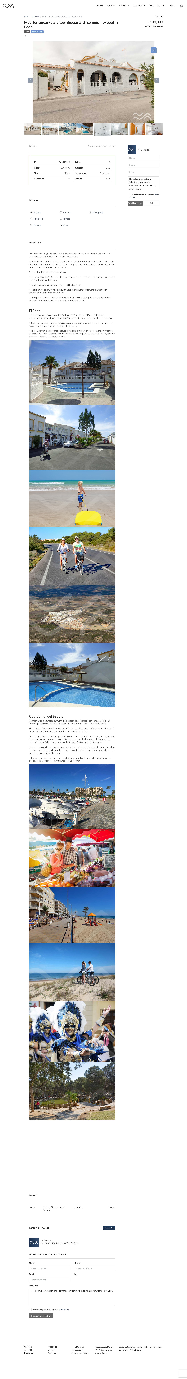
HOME (100, 5)
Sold (27, 32)
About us (51, 1350)
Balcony (37, 212)
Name (32, 1260)
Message (33, 1283)
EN (171, 5)
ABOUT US (124, 5)
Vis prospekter (109, 1225)
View (65, 222)
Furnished (38, 217)
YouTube (27, 1344)
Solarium (67, 212)
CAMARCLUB (139, 5)
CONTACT (162, 5)
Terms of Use (64, 1307)
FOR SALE (110, 5)
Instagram (28, 1350)
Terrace (66, 217)
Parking (37, 222)
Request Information (41, 1313)
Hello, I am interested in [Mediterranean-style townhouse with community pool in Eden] (72, 1295)
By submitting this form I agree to (49, 1307)
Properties (52, 1344)
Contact (51, 1347)
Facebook (28, 1347)
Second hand (37, 32)
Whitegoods (98, 212)
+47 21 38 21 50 (70, 1240)
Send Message (135, 203)
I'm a (76, 1271)
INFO (151, 5)
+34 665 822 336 (51, 1240)
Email (31, 1271)
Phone (77, 1260)
